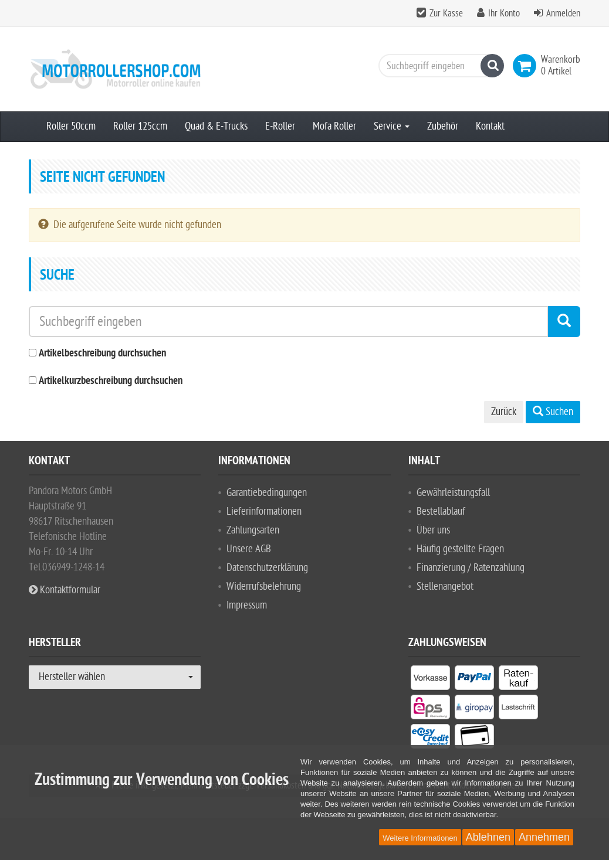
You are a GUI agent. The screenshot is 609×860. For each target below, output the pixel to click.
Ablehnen (488, 837)
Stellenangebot (445, 586)
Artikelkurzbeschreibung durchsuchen (110, 381)
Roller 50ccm (71, 126)
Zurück (503, 412)
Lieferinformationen (264, 511)
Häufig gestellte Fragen (460, 549)
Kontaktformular (64, 590)
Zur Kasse (446, 13)
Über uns (433, 530)
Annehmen (544, 837)
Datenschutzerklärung (267, 568)
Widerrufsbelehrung (263, 586)
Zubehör (442, 126)
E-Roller (280, 126)
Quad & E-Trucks (216, 126)
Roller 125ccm (140, 126)
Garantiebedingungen (266, 493)
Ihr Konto (504, 13)
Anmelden (563, 13)
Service (392, 126)
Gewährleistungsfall (453, 493)
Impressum (246, 605)
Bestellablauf (441, 511)
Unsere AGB (248, 549)
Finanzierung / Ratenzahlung (471, 568)
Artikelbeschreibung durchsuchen (102, 354)
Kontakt (490, 126)
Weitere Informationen (420, 838)
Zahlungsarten (252, 530)
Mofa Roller (334, 126)
